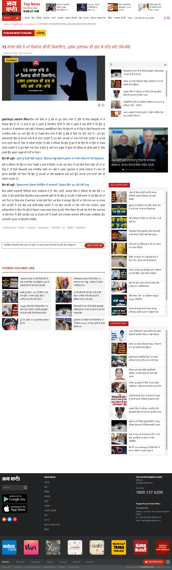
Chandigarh (35, 562)
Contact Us (6, 567)
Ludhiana (50, 562)
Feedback (18, 567)
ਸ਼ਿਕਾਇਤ (70, 228)
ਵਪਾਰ (86, 18)
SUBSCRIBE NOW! (153, 562)
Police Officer (43, 228)
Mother (21, 228)
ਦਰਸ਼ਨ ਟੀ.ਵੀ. (120, 18)
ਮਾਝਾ (53, 18)
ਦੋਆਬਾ (46, 18)
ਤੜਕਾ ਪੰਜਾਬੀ (71, 18)
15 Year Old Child (9, 228)
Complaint (31, 228)
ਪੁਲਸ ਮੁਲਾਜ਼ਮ (81, 228)
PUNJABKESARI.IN (147, 567)
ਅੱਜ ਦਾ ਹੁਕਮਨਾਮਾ (98, 18)
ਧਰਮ (130, 18)
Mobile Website (50, 567)
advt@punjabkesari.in (144, 483)
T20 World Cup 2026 (144, 18)
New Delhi (20, 562)
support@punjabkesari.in (151, 521)
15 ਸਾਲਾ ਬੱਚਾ (56, 228)
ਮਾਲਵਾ (60, 18)
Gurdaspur (11, 60)
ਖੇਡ (80, 18)
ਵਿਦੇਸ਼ (39, 18)
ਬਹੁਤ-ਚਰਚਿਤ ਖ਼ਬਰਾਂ (119, 185)
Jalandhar (90, 562)
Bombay (63, 562)
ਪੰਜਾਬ (27, 18)
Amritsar (76, 562)
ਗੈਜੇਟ (110, 18)
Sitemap (62, 567)
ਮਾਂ (63, 228)
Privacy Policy (73, 567)
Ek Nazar (117, 132)
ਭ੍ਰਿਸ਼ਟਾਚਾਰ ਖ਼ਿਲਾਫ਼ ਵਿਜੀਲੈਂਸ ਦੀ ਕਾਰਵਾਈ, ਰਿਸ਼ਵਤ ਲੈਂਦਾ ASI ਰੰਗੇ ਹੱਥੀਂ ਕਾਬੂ (53, 185)
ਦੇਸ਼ (33, 18)
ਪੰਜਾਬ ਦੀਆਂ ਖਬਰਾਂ (118, 323)
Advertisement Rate (32, 567)
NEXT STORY (94, 245)
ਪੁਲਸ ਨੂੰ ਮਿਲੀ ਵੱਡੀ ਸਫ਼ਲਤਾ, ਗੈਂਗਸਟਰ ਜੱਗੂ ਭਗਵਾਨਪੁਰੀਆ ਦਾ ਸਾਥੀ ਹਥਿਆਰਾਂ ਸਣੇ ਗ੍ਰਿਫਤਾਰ (60, 159)
